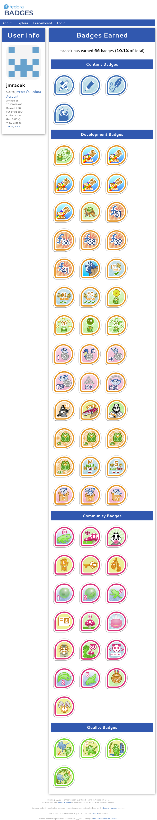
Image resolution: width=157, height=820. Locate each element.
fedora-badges (110, 807)
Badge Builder (64, 802)
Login (61, 23)
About (7, 23)
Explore (22, 23)
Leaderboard (42, 23)
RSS (17, 126)
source (95, 813)
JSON (9, 126)
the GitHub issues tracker (105, 818)
